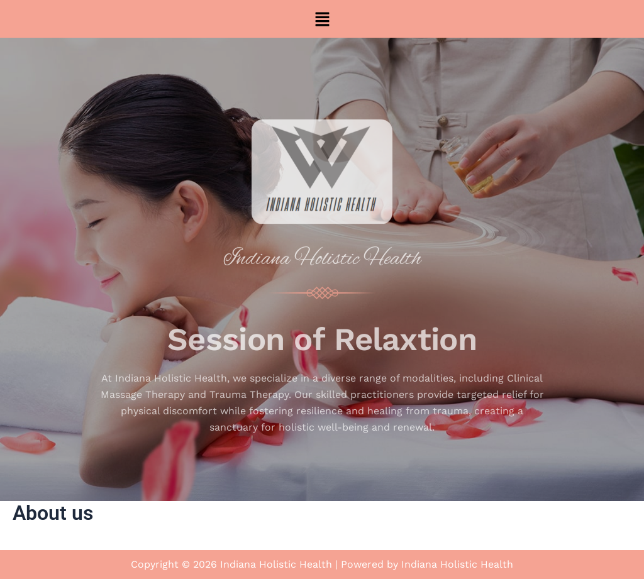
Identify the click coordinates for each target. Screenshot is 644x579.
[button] (322, 18)
